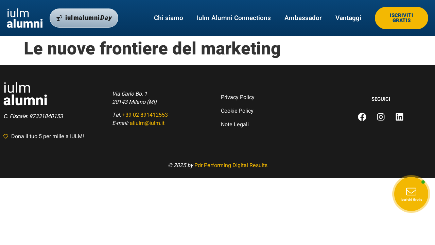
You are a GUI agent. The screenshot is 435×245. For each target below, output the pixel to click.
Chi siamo (168, 18)
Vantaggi (348, 18)
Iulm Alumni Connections (234, 18)
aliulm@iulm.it (147, 123)
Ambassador (303, 18)
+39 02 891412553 (145, 115)
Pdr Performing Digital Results (230, 165)
